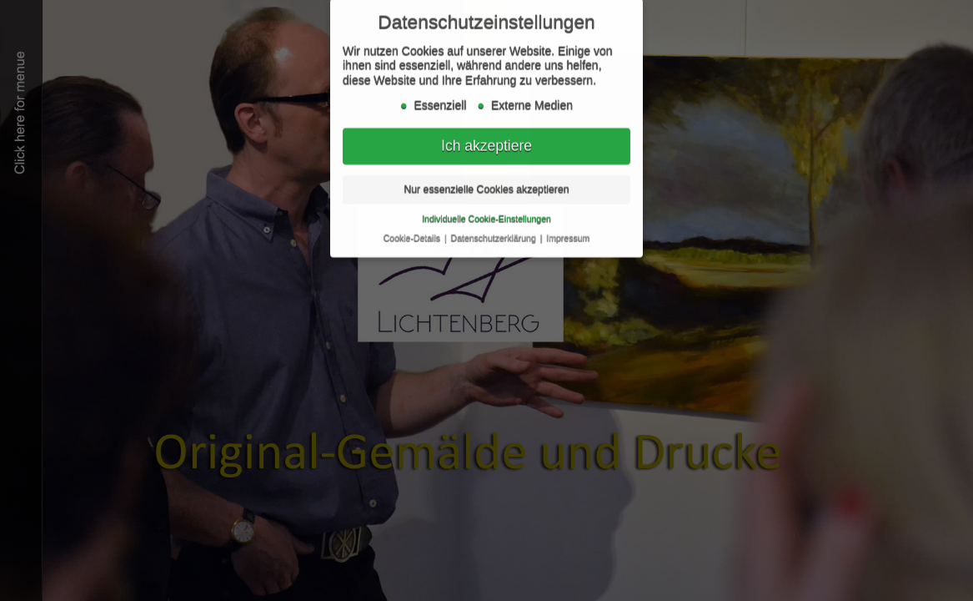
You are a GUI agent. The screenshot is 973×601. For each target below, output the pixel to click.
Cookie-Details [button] (413, 234)
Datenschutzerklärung (495, 234)
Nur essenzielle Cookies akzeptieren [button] (486, 185)
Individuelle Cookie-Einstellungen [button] (486, 215)
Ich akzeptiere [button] (486, 142)
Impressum (567, 234)
